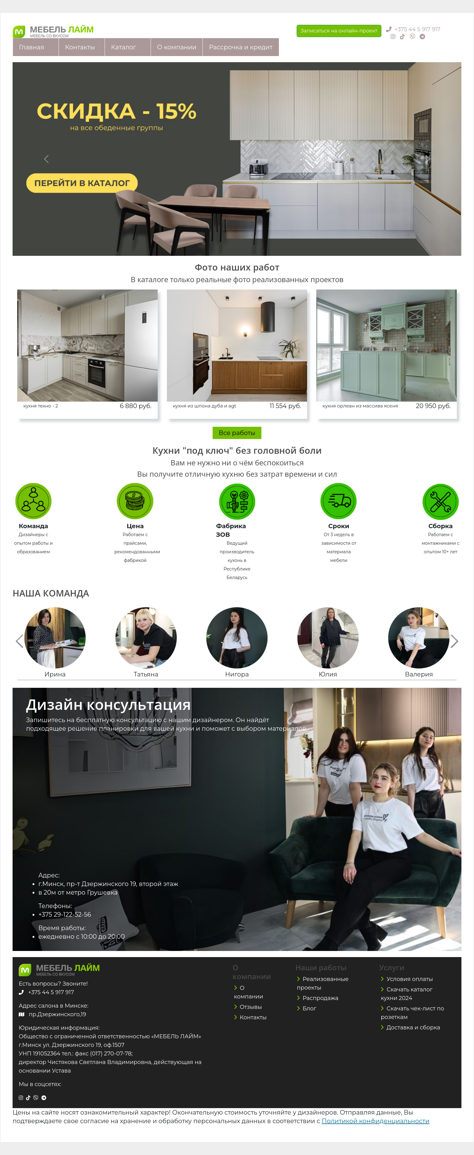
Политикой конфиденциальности (376, 1121)
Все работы (237, 433)
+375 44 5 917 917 (417, 29)
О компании (176, 47)
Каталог (123, 47)
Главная (31, 47)
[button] (20, 641)
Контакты (80, 47)
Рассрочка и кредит (240, 47)
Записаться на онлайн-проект (339, 31)
